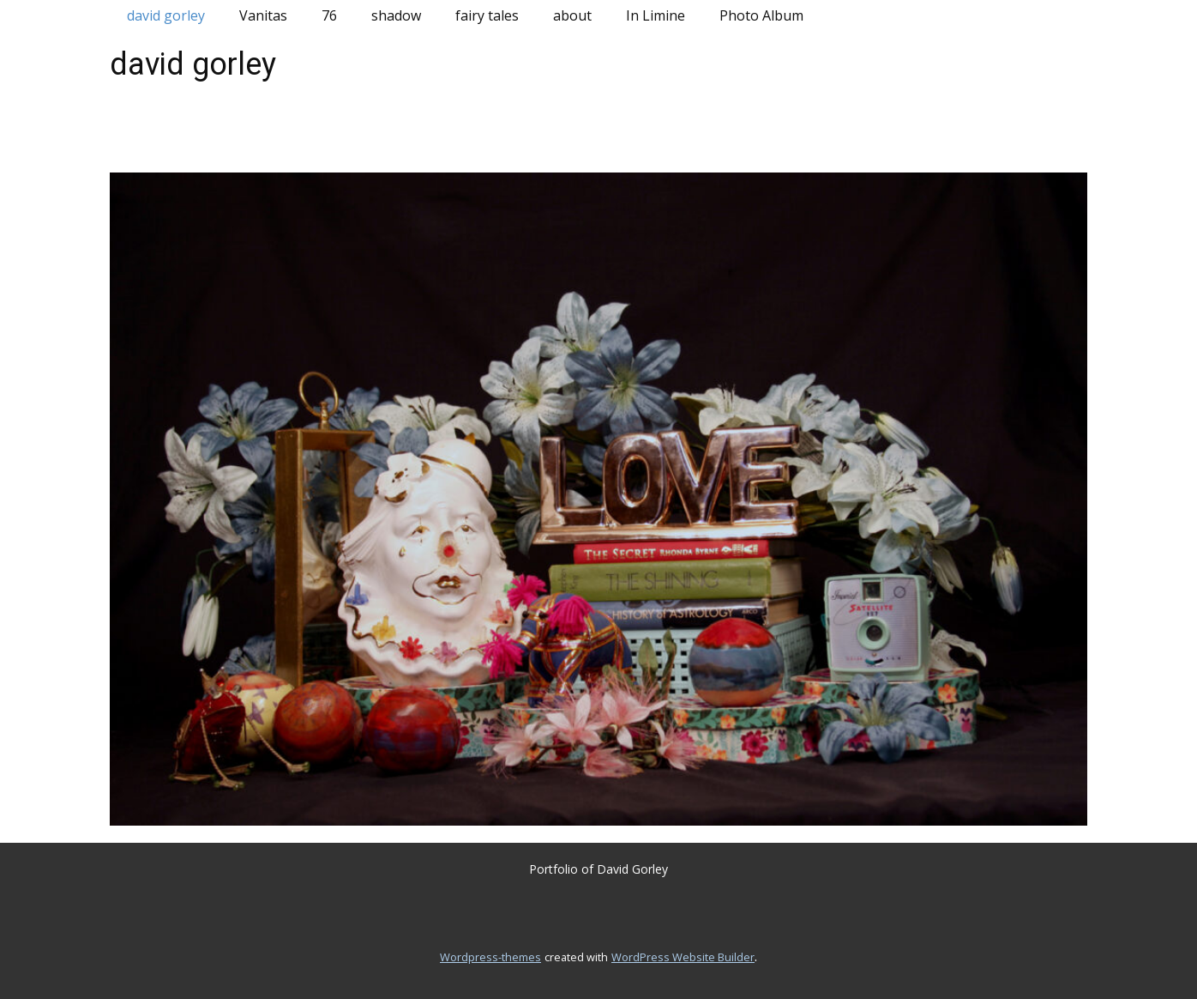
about (572, 15)
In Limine (655, 15)
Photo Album (761, 15)
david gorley (166, 15)
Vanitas (263, 15)
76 (329, 15)
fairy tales (487, 15)
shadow (396, 15)
